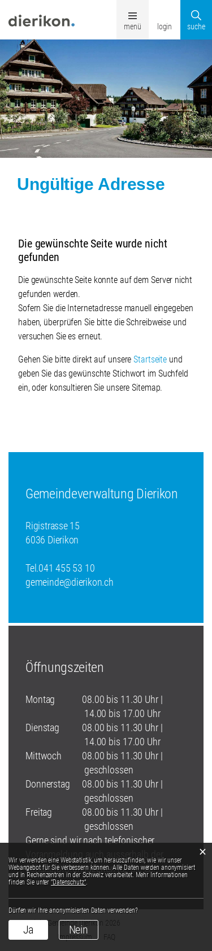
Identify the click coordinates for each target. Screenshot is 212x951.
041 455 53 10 (66, 568)
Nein (79, 929)
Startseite (150, 359)
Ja (28, 929)
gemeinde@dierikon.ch (69, 582)
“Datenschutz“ (68, 882)
